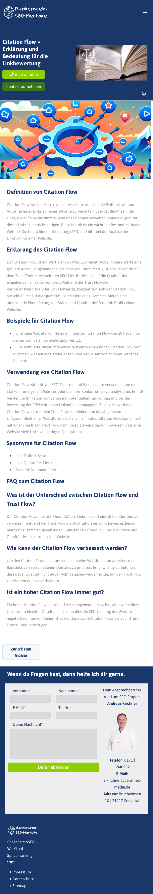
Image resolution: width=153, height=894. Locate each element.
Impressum (20, 872)
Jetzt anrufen (24, 74)
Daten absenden (53, 767)
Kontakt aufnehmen (23, 86)
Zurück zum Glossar (21, 652)
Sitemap (18, 885)
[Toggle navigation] (145, 13)
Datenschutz (22, 879)
